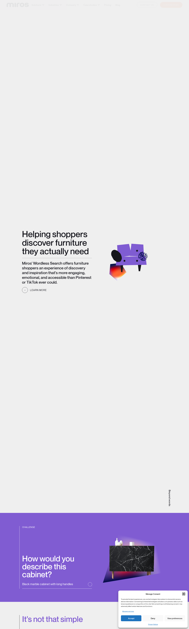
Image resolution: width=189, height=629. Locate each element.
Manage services (128, 611)
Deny (153, 618)
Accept (131, 618)
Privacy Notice (153, 624)
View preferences (174, 618)
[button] (183, 594)
